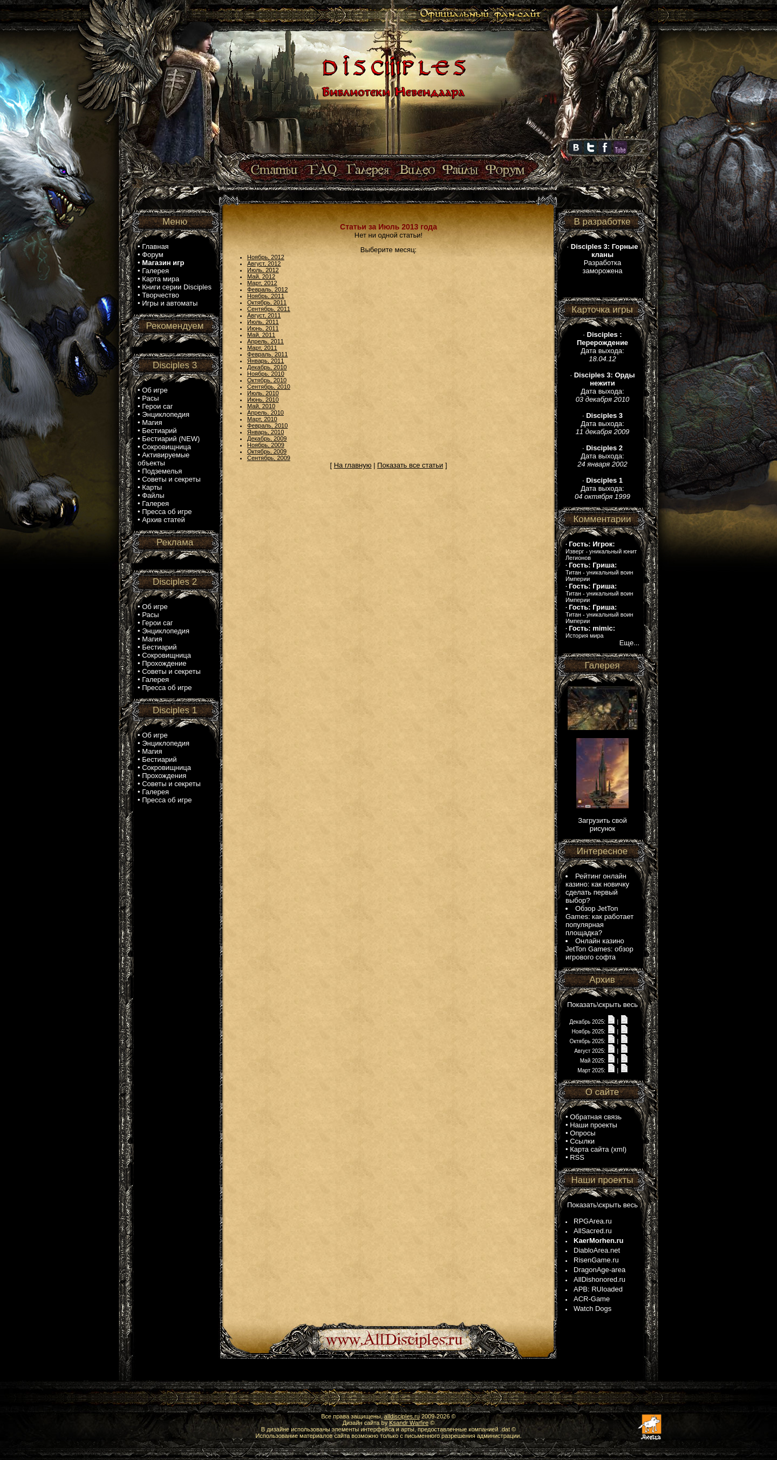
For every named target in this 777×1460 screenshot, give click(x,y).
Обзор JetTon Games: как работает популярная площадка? (599, 920)
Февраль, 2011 (267, 354)
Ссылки (582, 1141)
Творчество (160, 295)
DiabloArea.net (597, 1250)
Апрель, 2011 (265, 341)
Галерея (155, 271)
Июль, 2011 (263, 322)
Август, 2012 (264, 263)
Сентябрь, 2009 (268, 458)
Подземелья (162, 471)
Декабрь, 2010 (267, 367)
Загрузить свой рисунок (602, 824)
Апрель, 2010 (265, 412)
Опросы (582, 1133)
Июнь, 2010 (263, 399)
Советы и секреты (171, 479)
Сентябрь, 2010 (268, 386)
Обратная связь (596, 1117)
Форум (152, 255)
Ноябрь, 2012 (265, 257)
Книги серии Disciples (177, 287)
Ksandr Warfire (408, 1423)
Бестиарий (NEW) (171, 439)
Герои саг (157, 406)
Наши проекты (593, 1125)
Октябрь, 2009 (267, 451)
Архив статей (163, 520)
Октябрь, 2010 (267, 380)
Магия (152, 422)
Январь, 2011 (265, 360)
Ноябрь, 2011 (265, 296)
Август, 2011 (264, 315)
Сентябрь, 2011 (268, 309)
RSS (577, 1157)
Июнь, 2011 (263, 328)
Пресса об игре (167, 512)
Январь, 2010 (265, 432)
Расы (150, 398)
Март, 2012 (262, 283)
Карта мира (160, 279)
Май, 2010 (261, 406)
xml (619, 1149)
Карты (152, 487)
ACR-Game (592, 1299)
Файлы (153, 495)
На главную (353, 465)
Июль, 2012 (263, 270)
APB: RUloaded (598, 1289)
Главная (155, 246)
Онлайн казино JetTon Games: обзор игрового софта (599, 949)
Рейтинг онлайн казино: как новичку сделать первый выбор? (597, 888)
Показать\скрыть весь (602, 1005)
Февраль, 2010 (267, 425)
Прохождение (164, 663)
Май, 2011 (261, 335)
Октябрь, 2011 (267, 302)
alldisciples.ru (402, 1416)
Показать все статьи (410, 465)
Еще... (629, 643)
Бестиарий (159, 431)
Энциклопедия (165, 414)
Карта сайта (589, 1149)
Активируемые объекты (163, 459)
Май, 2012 (261, 276)
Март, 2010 (262, 419)
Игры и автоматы (169, 303)
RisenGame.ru (596, 1260)
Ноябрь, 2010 (265, 373)
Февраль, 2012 (267, 289)
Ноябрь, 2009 (265, 445)
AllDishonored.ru (599, 1279)
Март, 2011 (262, 347)
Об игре (155, 390)
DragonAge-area (599, 1270)
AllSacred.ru (593, 1231)
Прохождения (164, 776)
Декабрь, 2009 (267, 438)
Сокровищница (166, 447)
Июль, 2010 (263, 393)
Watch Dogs (592, 1308)
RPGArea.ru (593, 1221)
